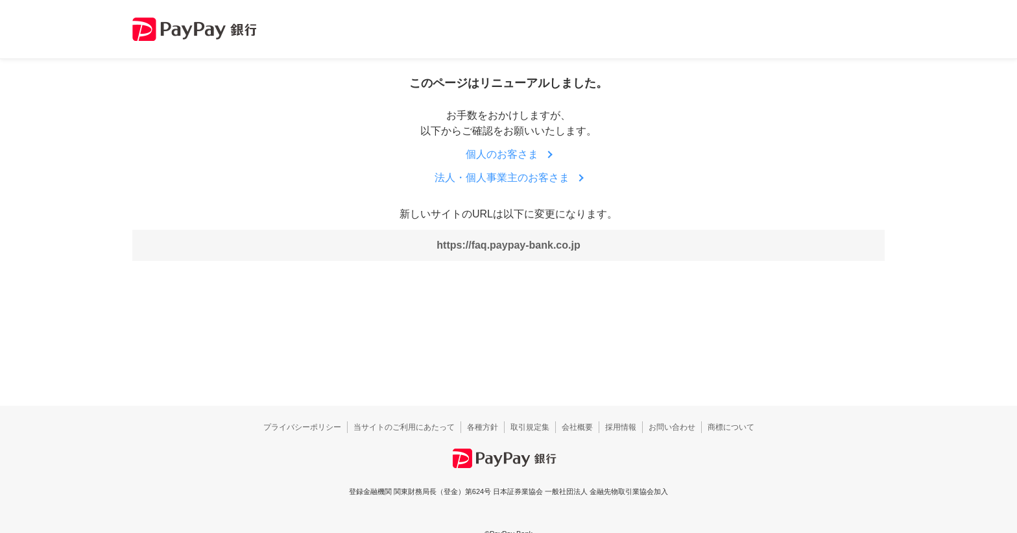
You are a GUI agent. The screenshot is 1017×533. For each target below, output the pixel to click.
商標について (731, 427)
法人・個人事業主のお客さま (502, 177)
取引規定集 (529, 427)
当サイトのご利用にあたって (404, 427)
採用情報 (620, 427)
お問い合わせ (672, 427)
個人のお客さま (502, 154)
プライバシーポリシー (302, 427)
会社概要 (577, 427)
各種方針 (482, 427)
